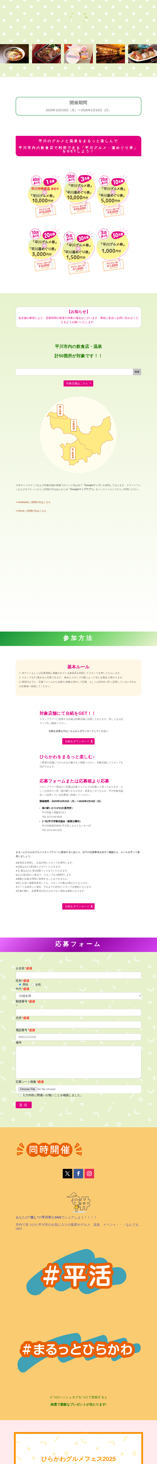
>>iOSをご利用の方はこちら (31, 510)
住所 (22, 1018)
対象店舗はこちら (77, 383)
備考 (18, 1042)
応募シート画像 (30, 1081)
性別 (22, 980)
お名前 (24, 968)
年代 (22, 989)
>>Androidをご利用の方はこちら (33, 502)
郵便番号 (25, 1001)
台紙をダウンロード (77, 741)
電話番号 (25, 1030)
